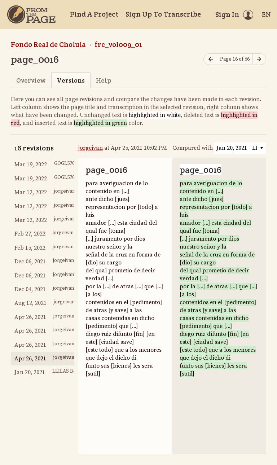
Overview (30, 80)
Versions (71, 80)
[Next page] (259, 59)
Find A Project (94, 14)
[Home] (31, 14)
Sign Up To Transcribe (163, 14)
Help (103, 80)
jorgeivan (90, 148)
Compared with (192, 148)
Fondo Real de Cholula (48, 44)
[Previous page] (210, 59)
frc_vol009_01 (118, 44)
